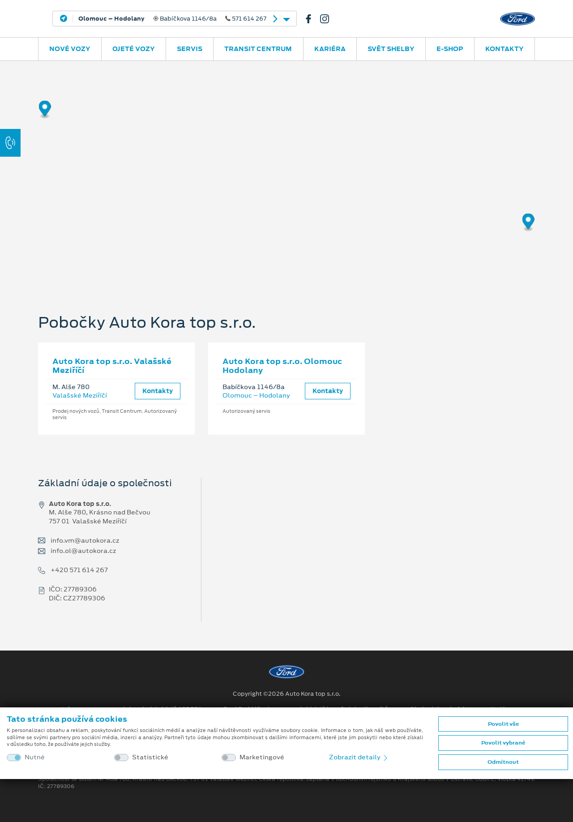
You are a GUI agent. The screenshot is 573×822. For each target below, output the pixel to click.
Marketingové (261, 757)
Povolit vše (503, 724)
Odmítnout (503, 762)
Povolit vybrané (503, 742)
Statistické (150, 757)
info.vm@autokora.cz (85, 540)
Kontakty (504, 48)
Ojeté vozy (133, 48)
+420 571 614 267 (79, 570)
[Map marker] (45, 110)
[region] (286, 172)
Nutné (35, 757)
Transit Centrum (258, 48)
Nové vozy (69, 48)
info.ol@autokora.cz (83, 551)
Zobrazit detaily (359, 757)
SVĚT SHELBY (391, 48)
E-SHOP (449, 48)
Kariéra (330, 48)
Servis (189, 48)
